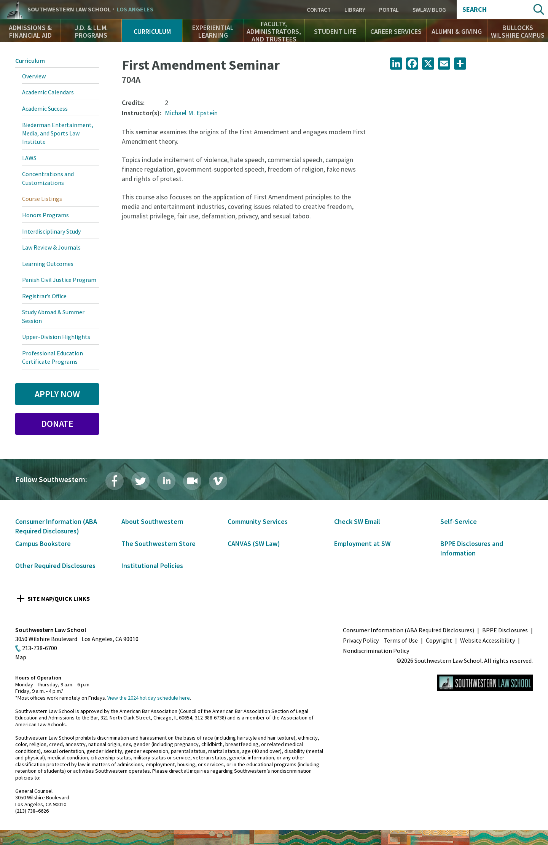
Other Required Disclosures (55, 565)
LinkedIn (166, 481)
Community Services (258, 521)
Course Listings (42, 198)
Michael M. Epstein (191, 112)
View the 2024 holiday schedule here (148, 697)
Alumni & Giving (457, 31)
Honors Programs (45, 215)
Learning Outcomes (47, 263)
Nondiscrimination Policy (376, 650)
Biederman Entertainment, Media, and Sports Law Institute (57, 133)
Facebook (114, 481)
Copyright (439, 640)
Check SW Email (357, 521)
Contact (319, 9)
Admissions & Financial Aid (30, 31)
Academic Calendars (48, 92)
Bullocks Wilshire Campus (518, 31)
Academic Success (45, 108)
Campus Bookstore (43, 543)
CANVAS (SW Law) (254, 543)
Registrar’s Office (44, 296)
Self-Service (458, 521)
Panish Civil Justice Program (59, 279)
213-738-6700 (39, 648)
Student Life (335, 31)
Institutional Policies (152, 565)
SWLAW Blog (429, 9)
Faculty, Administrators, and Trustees (274, 31)
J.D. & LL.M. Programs (91, 31)
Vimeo (218, 481)
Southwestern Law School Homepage (485, 682)
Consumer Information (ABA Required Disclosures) (408, 630)
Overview (34, 76)
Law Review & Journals (51, 247)
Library (354, 9)
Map (20, 657)
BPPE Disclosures (505, 630)
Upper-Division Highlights (56, 337)
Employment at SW (362, 543)
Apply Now (57, 394)
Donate (57, 424)
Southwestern (90, 9)
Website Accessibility (487, 640)
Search (474, 9)
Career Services (396, 31)
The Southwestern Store (158, 543)
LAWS (29, 158)
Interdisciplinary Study (51, 231)
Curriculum (152, 31)
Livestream (192, 481)
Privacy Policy (361, 640)
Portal (389, 9)
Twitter (140, 481)
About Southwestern (152, 521)
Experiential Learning (213, 31)
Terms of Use (401, 640)
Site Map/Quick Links (58, 598)
